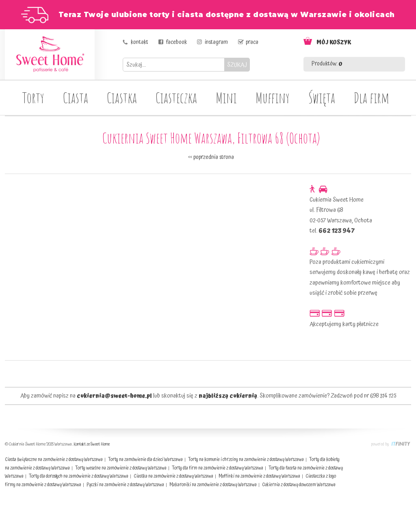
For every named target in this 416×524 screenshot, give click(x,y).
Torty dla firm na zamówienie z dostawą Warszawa (217, 468)
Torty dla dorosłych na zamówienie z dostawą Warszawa (78, 476)
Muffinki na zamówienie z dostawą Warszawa (259, 476)
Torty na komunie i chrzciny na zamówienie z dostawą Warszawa (246, 459)
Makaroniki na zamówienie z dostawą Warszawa (213, 485)
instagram (216, 42)
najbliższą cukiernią (228, 395)
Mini (226, 97)
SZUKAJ (237, 65)
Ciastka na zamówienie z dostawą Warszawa (173, 476)
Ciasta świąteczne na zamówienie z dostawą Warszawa (54, 459)
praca (252, 42)
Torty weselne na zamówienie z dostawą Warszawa (121, 468)
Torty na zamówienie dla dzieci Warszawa (145, 459)
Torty (33, 97)
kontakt (139, 42)
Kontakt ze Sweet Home (92, 444)
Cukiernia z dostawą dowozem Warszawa (299, 485)
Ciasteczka (176, 97)
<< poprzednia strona (211, 157)
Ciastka (122, 97)
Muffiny (273, 97)
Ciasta (75, 97)
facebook (176, 42)
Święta (321, 97)
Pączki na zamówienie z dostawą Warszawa (125, 485)
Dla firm (371, 97)
